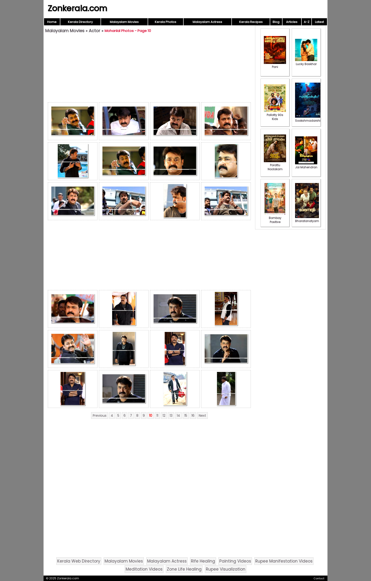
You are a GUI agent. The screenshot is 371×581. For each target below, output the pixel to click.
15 (185, 415)
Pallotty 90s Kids (275, 115)
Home (52, 22)
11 (157, 415)
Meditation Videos (144, 569)
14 (178, 415)
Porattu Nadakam (275, 165)
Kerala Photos (165, 22)
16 (192, 415)
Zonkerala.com (77, 8)
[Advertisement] (149, 69)
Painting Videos (235, 561)
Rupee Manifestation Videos (284, 561)
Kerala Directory (80, 22)
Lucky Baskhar (306, 62)
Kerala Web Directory (78, 561)
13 (171, 415)
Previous (99, 415)
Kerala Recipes (251, 22)
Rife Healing (203, 561)
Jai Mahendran (306, 165)
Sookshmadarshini (309, 119)
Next (202, 415)
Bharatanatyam (307, 219)
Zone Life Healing (184, 569)
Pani (275, 65)
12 (164, 415)
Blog (276, 22)
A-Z (306, 22)
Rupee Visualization (225, 569)
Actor (94, 31)
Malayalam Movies (124, 22)
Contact (319, 578)
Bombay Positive (275, 218)
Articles (291, 22)
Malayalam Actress (207, 22)
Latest (319, 22)
